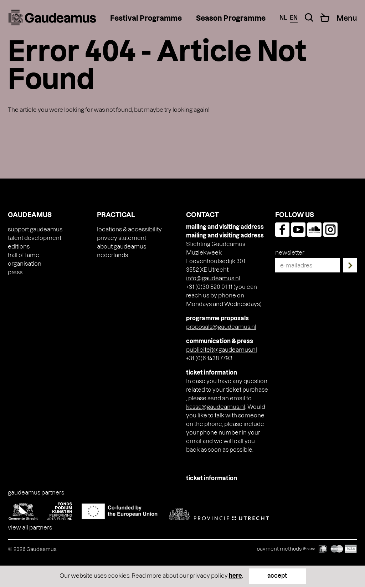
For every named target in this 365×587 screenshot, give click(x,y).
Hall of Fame (23, 254)
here (235, 575)
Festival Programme (146, 18)
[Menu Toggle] (346, 18)
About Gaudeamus (121, 246)
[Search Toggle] (309, 17)
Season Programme (231, 18)
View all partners (30, 527)
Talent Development (34, 237)
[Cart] (324, 17)
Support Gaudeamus (35, 229)
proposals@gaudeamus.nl (221, 326)
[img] (52, 18)
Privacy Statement (121, 237)
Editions (19, 246)
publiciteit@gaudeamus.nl (221, 349)
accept (277, 575)
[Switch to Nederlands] (112, 255)
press (15, 272)
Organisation (24, 263)
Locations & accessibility (129, 229)
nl (283, 17)
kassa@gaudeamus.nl (215, 406)
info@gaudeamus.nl (213, 278)
